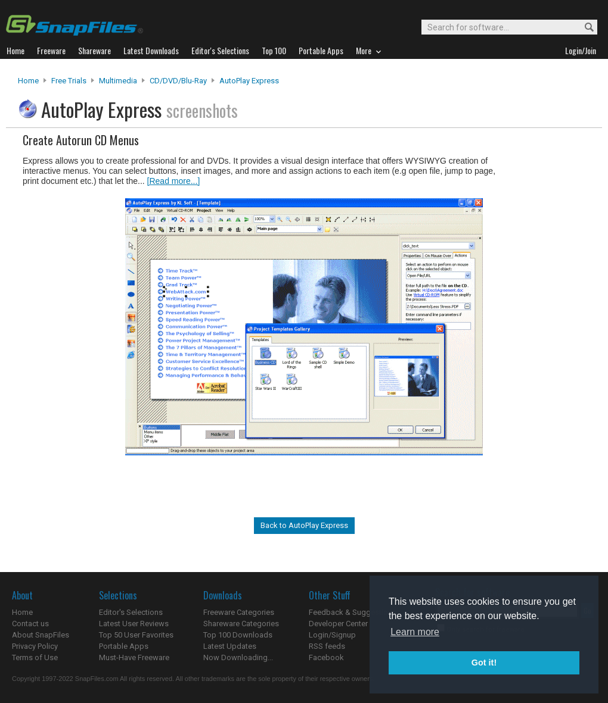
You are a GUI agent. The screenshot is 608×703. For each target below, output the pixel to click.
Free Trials (68, 80)
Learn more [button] (414, 632)
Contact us (30, 623)
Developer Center (338, 623)
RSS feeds (327, 646)
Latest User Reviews (134, 623)
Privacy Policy (35, 646)
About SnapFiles (40, 634)
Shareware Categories (241, 623)
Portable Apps (123, 646)
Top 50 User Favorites (136, 634)
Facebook (326, 657)
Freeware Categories (238, 612)
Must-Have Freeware (134, 657)
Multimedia (118, 80)
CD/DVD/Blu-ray (178, 80)
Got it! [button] (484, 662)
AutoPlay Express (249, 80)
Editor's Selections (131, 612)
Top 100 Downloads (237, 634)
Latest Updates (229, 646)
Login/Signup (332, 634)
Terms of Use (35, 657)
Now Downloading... (238, 657)
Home (28, 80)
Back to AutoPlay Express (304, 525)
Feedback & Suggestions (352, 612)
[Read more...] (173, 181)
